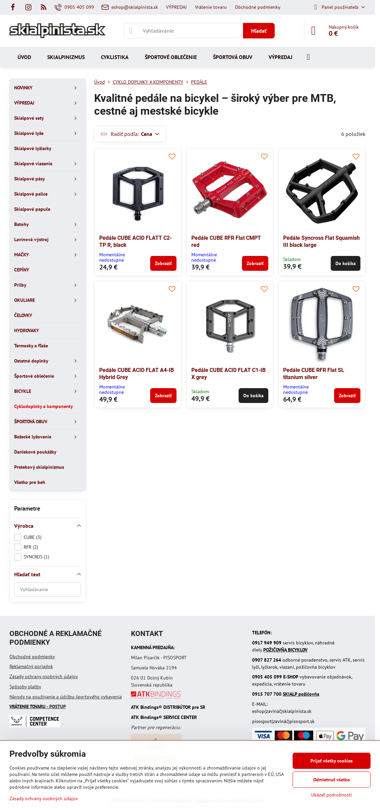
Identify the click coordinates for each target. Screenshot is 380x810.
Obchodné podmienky (32, 657)
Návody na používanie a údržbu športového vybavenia (65, 697)
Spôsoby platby (25, 687)
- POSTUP (37, 706)
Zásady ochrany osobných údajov (43, 676)
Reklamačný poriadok (31, 666)
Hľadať (259, 30)
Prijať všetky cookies (331, 761)
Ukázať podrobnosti (331, 795)
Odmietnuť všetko (331, 780)
